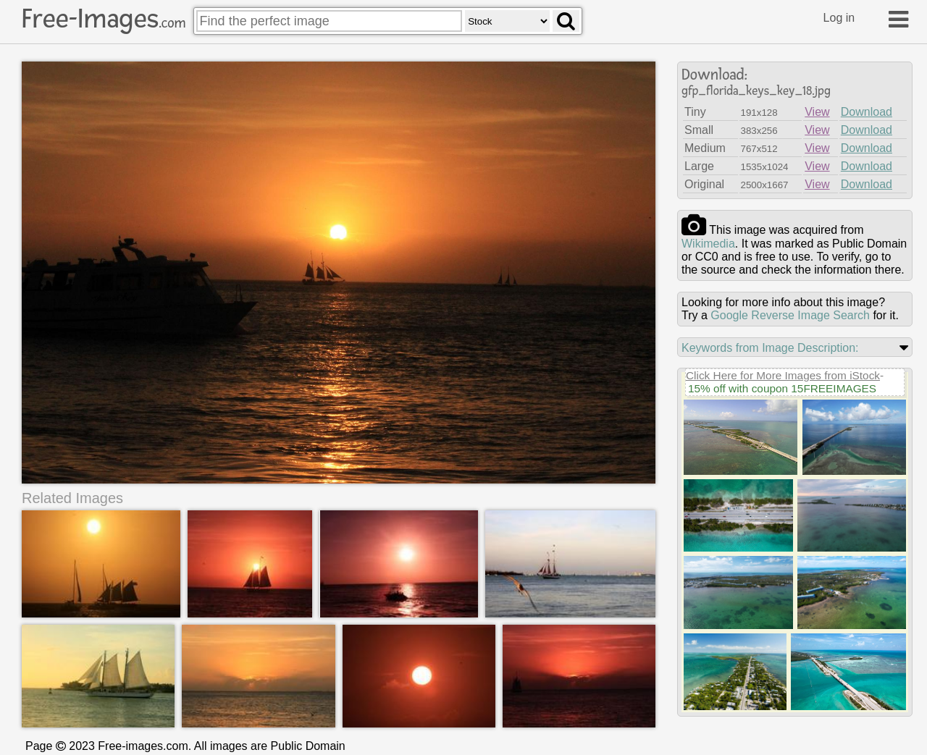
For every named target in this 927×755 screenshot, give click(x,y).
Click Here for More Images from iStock (783, 375)
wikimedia (708, 243)
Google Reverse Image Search (790, 315)
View (817, 112)
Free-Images (103, 18)
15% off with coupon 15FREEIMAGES (782, 388)
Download (866, 112)
